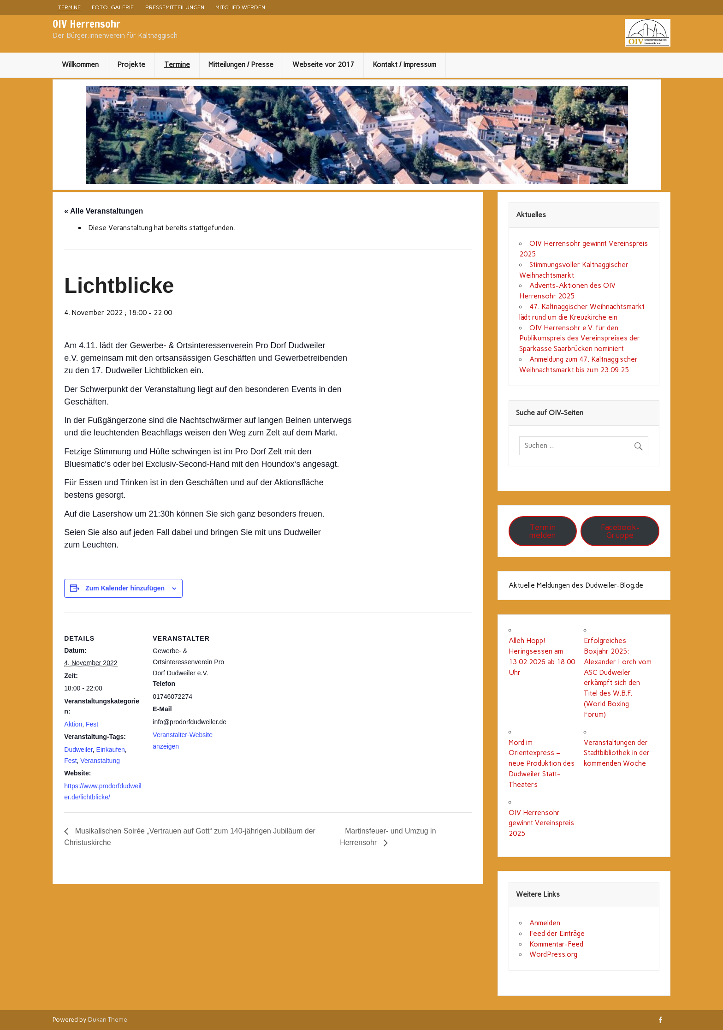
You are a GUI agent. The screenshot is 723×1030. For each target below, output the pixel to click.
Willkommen (80, 64)
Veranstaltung (100, 760)
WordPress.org (553, 954)
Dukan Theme (107, 1019)
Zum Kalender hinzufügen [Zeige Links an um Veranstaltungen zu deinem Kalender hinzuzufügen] (125, 588)
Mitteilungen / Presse (240, 64)
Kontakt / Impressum (404, 64)
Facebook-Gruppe (620, 531)
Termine (69, 7)
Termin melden (542, 531)
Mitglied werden (240, 7)
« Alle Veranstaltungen (103, 211)
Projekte (131, 64)
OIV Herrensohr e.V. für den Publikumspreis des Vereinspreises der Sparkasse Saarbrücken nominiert (579, 338)
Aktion (73, 724)
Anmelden (544, 923)
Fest (92, 724)
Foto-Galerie (113, 7)
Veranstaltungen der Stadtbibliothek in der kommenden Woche (617, 753)
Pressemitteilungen (174, 7)
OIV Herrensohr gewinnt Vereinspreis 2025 (541, 823)
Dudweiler (78, 749)
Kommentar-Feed (556, 944)
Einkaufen (110, 749)
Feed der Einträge (557, 933)
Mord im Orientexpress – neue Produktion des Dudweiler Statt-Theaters (542, 763)
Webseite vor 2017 (323, 64)
